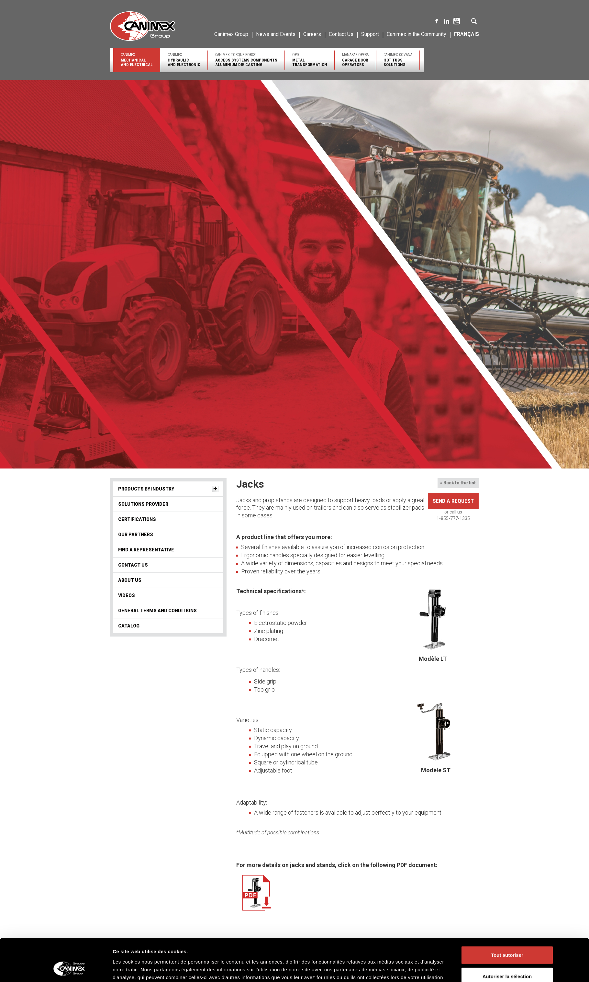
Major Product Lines (311, 975)
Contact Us (341, 34)
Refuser (507, 533)
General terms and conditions (157, 610)
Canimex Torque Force (246, 59)
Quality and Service (126, 975)
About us (129, 580)
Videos (126, 595)
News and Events (275, 34)
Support (370, 34)
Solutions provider (217, 975)
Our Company (122, 964)
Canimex (137, 59)
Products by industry (220, 969)
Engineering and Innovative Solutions (141, 969)
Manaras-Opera (355, 59)
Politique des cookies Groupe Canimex (310, 520)
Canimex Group (231, 34)
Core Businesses (308, 969)
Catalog (128, 625)
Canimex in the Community (416, 34)
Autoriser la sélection (507, 511)
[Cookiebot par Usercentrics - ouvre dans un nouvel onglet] (69, 541)
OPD (309, 59)
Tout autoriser (507, 490)
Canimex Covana (397, 59)
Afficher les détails (384, 541)
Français (466, 34)
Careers (312, 34)
